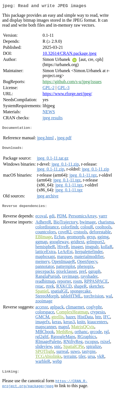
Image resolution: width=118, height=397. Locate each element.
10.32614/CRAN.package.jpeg (69, 54)
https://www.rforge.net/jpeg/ (67, 94)
